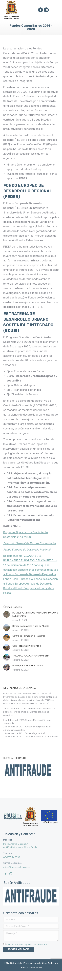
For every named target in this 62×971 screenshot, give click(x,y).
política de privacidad (36, 944)
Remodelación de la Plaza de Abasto (30, 625)
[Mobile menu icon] (55, 10)
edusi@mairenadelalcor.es (16, 866)
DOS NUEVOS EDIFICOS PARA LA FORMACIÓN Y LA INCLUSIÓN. (35, 614)
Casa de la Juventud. (35, 733)
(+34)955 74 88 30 (11, 857)
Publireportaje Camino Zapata (27, 665)
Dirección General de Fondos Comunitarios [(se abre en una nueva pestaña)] (29, 543)
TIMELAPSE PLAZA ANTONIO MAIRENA (30, 655)
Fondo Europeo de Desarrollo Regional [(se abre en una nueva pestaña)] (26, 549)
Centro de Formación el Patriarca (28, 635)
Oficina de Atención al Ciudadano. (42, 736)
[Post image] (6, 614)
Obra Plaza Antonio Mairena (26, 645)
